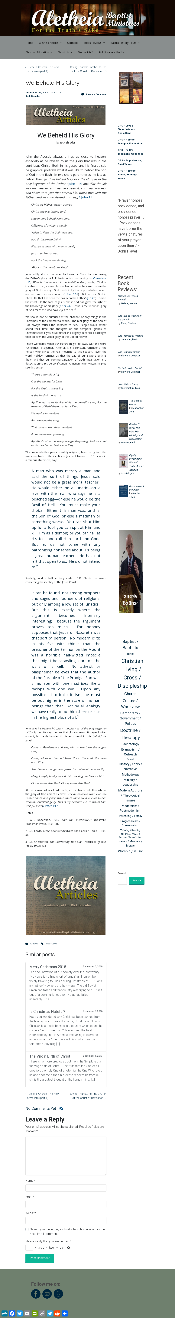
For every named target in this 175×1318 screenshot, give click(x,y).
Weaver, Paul (128, 442)
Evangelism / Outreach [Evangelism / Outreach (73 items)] (130, 752)
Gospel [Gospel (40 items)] (130, 759)
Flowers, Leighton (131, 355)
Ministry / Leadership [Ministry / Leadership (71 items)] (130, 782)
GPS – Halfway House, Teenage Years (127, 174)
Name (30, 1180)
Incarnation (51, 943)
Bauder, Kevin (135, 495)
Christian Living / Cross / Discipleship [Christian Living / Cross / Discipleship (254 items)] (132, 673)
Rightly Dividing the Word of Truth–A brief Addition (136, 462)
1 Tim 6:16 (71, 294)
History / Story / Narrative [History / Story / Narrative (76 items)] (130, 766)
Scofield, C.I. (127, 473)
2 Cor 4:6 (65, 306)
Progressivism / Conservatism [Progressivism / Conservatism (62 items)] (130, 823)
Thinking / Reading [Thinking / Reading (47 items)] (130, 830)
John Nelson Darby (128, 384)
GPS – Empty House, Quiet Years (130, 162)
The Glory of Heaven (135, 402)
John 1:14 (75, 184)
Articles (34, 943)
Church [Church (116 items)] (130, 694)
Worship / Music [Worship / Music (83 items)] (130, 851)
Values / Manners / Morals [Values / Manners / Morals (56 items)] (130, 843)
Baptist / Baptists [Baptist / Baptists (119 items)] (130, 644)
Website (30, 1213)
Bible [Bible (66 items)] (130, 654)
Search (122, 873)
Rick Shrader (33, 96)
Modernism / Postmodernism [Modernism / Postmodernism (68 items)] (130, 808)
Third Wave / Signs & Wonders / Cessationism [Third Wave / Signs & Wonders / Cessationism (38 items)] (130, 835)
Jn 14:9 (91, 298)
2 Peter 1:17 (50, 806)
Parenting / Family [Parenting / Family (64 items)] (130, 816)
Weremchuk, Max (130, 388)
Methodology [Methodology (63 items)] (130, 774)
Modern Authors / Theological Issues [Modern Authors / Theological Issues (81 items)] (130, 795)
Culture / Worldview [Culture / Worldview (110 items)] (130, 703)
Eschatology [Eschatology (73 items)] (130, 744)
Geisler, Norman (129, 303)
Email (29, 1197)
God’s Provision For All (129, 368)
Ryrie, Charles (128, 323)
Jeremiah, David (129, 339)
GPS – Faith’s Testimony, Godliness (130, 152)
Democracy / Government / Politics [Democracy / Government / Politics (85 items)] (130, 718)
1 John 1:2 (85, 197)
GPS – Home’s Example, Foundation (130, 141)
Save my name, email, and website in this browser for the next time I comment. (67, 1231)
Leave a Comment (96, 94)
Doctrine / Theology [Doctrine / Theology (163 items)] (130, 734)
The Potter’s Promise (129, 352)
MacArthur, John (136, 410)
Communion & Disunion (136, 488)
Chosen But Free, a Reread (128, 298)
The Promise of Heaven (130, 335)
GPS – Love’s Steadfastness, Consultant (126, 129)
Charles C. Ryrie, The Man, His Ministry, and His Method (135, 431)
